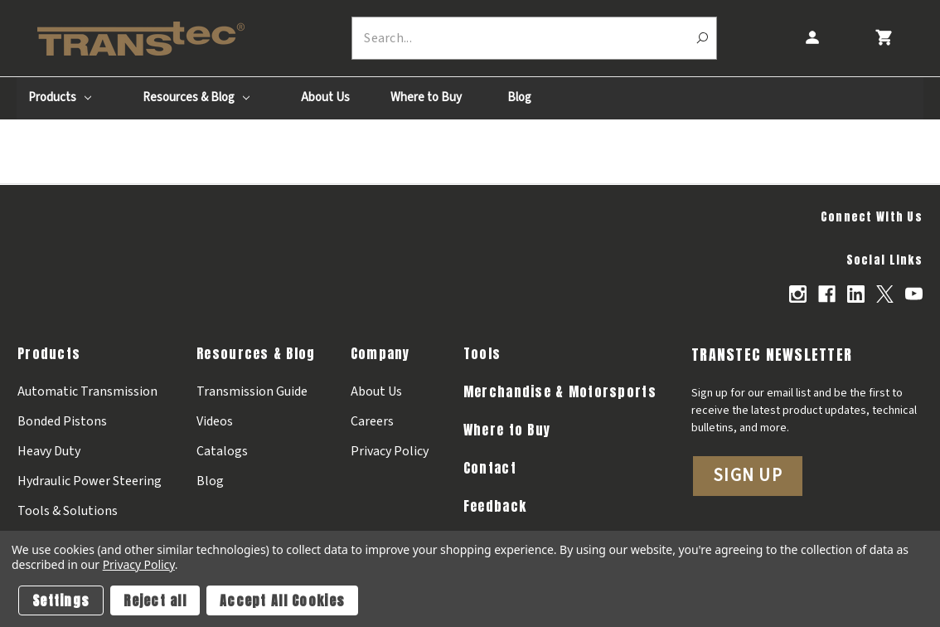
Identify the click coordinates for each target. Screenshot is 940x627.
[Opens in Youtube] (914, 294)
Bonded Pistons (62, 421)
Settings (61, 600)
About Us (325, 97)
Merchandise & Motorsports (560, 391)
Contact (489, 468)
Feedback (494, 506)
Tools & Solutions (67, 511)
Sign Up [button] (748, 475)
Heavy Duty (48, 451)
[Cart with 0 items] (883, 37)
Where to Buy (426, 97)
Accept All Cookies (282, 600)
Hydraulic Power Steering (89, 481)
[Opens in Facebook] (827, 294)
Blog (519, 97)
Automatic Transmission (87, 391)
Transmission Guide (252, 391)
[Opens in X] (885, 294)
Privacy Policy (390, 451)
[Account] (811, 37)
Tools (482, 353)
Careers (372, 421)
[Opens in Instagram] (798, 294)
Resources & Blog (196, 97)
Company (380, 353)
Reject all (155, 600)
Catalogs (222, 451)
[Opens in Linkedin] (856, 294)
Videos (214, 421)
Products (59, 97)
